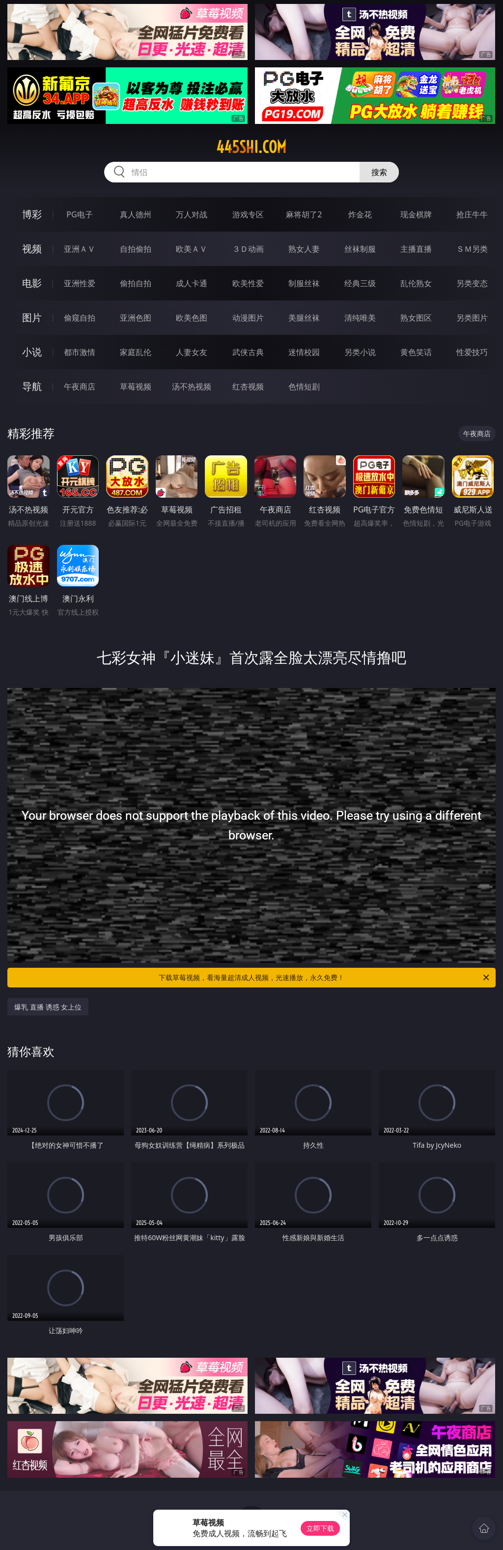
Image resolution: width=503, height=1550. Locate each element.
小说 (32, 351)
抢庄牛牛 (472, 214)
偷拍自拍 (135, 283)
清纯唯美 (360, 317)
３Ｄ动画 (248, 248)
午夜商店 (79, 386)
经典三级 (360, 283)
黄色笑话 (416, 352)
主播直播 (416, 248)
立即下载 (320, 1528)
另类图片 (472, 317)
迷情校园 (304, 352)
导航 (32, 386)
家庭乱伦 (135, 352)
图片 (32, 317)
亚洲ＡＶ (79, 248)
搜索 (379, 172)
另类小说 (360, 352)
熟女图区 (416, 317)
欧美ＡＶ (191, 248)
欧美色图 (191, 317)
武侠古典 (248, 352)
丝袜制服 (360, 248)
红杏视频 (248, 386)
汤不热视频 (191, 386)
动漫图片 (248, 317)
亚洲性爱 (79, 283)
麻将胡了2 (304, 214)
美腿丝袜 (304, 317)
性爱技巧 (472, 352)
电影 (32, 283)
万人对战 (191, 214)
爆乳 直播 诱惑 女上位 (48, 1007)
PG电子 (79, 214)
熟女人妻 (304, 248)
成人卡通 (191, 283)
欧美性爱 (248, 283)
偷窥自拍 (79, 317)
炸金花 (360, 214)
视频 (32, 248)
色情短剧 (304, 386)
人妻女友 (191, 352)
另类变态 (472, 283)
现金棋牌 (416, 214)
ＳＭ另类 (472, 248)
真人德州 (135, 214)
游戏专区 (248, 214)
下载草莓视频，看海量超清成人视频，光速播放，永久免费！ (325, 978)
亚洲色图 (135, 317)
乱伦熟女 (416, 283)
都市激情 (79, 352)
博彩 (32, 214)
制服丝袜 (304, 283)
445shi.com (251, 147)
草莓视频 (135, 386)
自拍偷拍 (135, 248)
